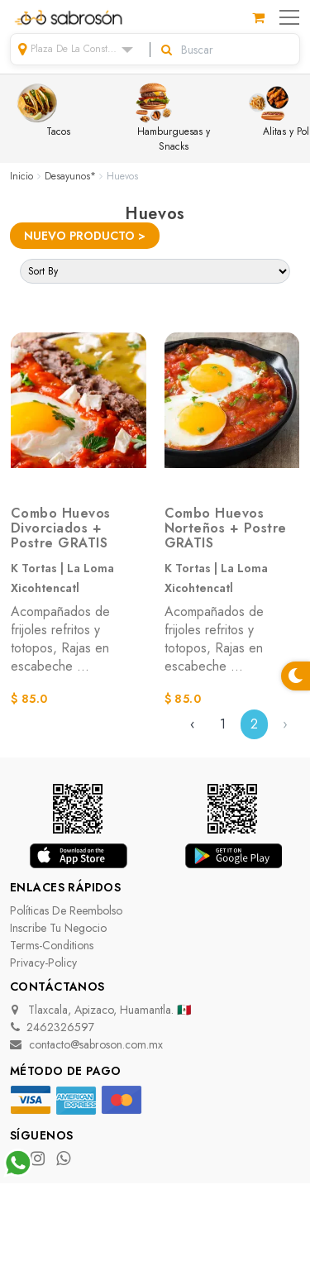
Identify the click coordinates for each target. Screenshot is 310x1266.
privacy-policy (43, 962)
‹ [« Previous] (192, 723)
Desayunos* (70, 176)
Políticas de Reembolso (66, 910)
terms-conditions (51, 945)
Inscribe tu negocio (58, 928)
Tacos (43, 111)
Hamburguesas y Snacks (171, 118)
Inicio (21, 176)
